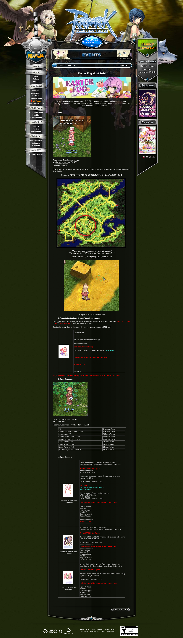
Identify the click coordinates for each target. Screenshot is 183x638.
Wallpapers (36, 143)
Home (118, 58)
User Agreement (97, 629)
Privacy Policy (85, 629)
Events (35, 81)
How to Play (35, 93)
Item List (36, 115)
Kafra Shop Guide (36, 113)
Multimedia (36, 146)
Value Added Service (36, 104)
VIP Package (36, 101)
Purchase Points (35, 118)
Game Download (35, 141)
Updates (36, 79)
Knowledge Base (35, 154)
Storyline (35, 91)
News (36, 76)
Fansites (36, 129)
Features (35, 96)
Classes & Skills (36, 98)
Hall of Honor (36, 131)
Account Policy (110, 629)
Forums (36, 126)
